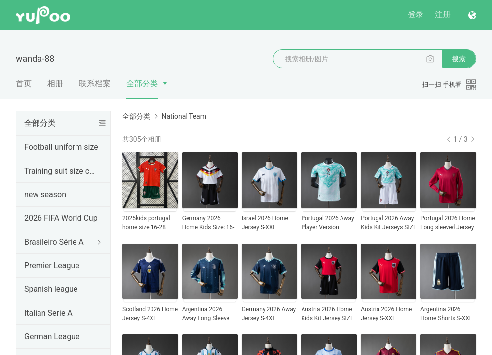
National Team (183, 116)
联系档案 (95, 83)
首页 (24, 83)
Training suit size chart (61, 171)
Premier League (51, 265)
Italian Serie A (48, 313)
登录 (415, 14)
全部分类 (142, 83)
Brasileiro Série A (54, 242)
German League (51, 336)
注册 (443, 14)
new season (45, 194)
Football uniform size (61, 147)
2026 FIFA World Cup (61, 218)
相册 (55, 83)
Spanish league (50, 289)
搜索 (459, 59)
